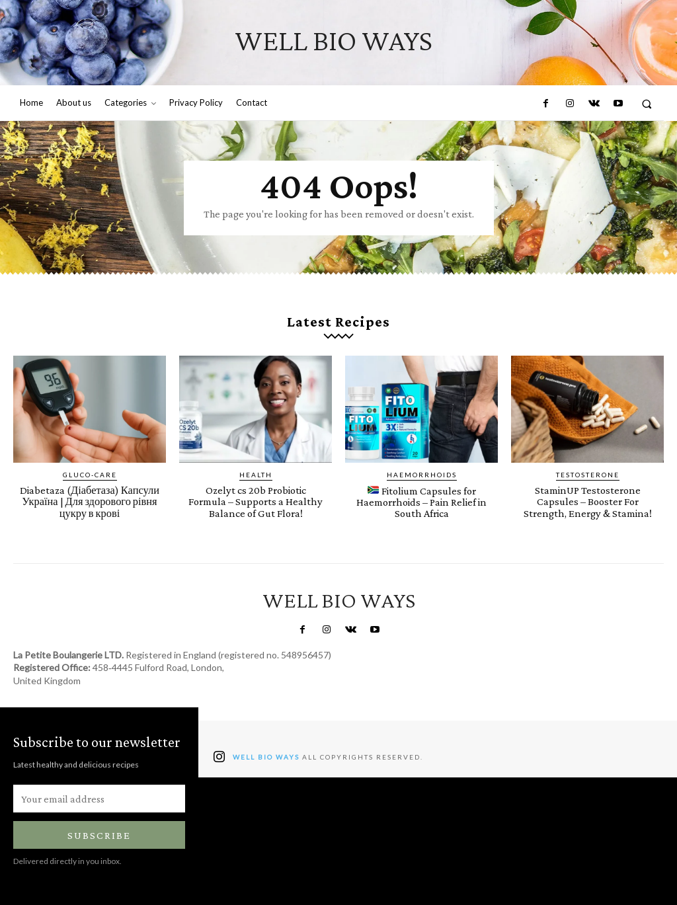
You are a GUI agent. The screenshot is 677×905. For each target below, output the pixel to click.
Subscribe (99, 834)
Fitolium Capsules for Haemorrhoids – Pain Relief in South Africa (422, 502)
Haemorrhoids (422, 475)
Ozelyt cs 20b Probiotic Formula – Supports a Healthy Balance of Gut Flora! (255, 501)
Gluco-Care (90, 475)
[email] (99, 798)
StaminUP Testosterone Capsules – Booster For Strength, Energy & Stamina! (587, 501)
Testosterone (587, 475)
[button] (647, 103)
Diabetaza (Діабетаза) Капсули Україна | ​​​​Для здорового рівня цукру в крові (89, 501)
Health (255, 475)
